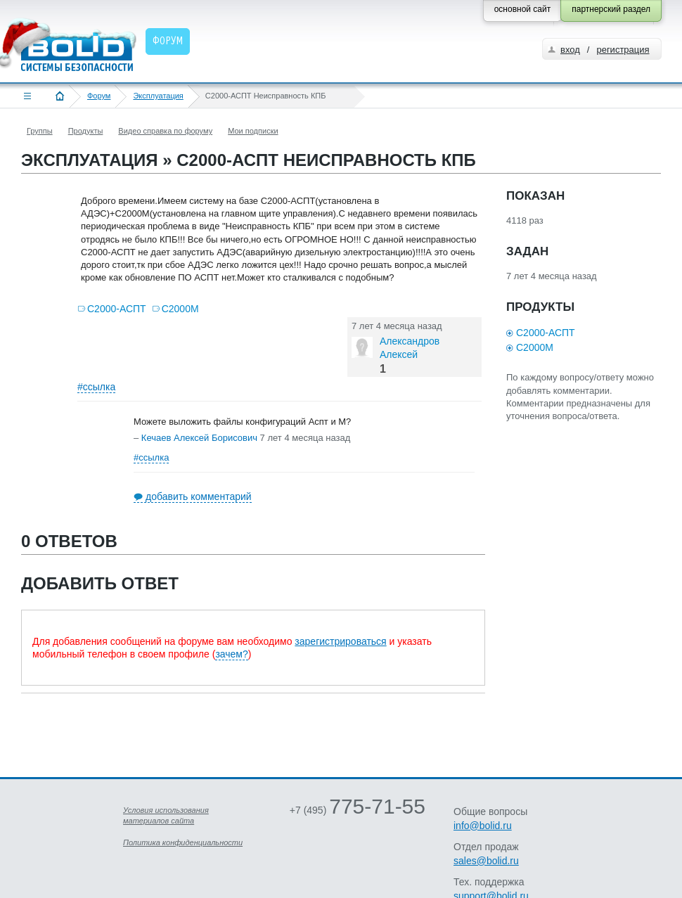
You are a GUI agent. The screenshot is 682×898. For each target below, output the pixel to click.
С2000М (180, 308)
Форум (98, 95)
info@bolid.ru (482, 825)
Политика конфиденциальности (183, 842)
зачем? (231, 654)
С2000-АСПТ (116, 308)
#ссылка (96, 386)
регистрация (622, 49)
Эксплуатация (158, 95)
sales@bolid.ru (486, 860)
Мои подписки (253, 131)
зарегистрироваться (340, 641)
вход (570, 49)
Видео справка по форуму (165, 131)
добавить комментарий (199, 496)
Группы (40, 131)
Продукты (85, 131)
